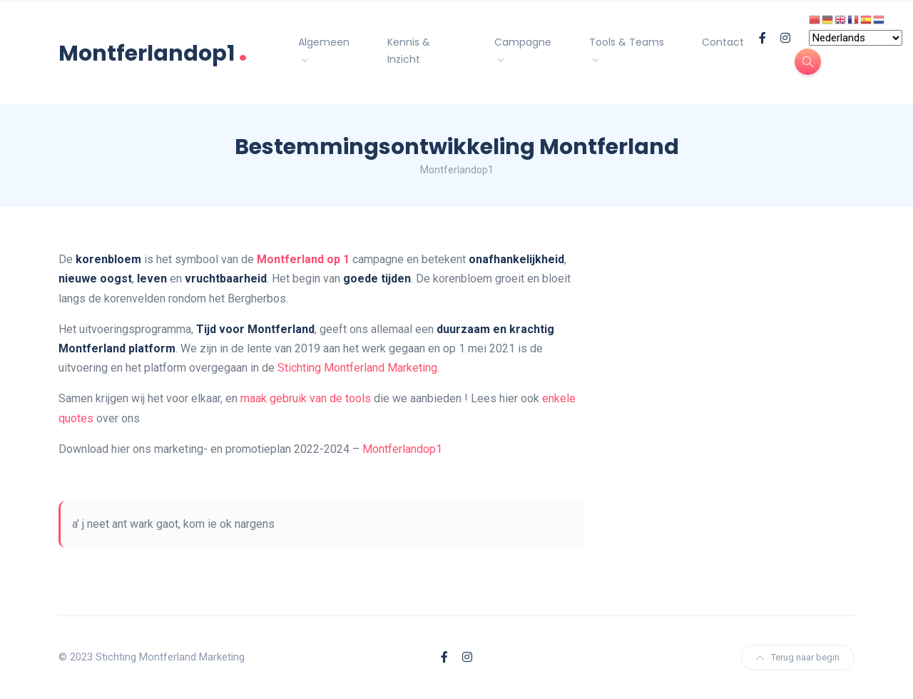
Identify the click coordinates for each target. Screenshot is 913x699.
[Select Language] (855, 38)
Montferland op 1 (303, 259)
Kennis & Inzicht (408, 50)
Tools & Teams (626, 42)
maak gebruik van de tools (305, 398)
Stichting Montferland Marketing (357, 367)
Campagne (522, 42)
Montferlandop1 (153, 51)
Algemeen (324, 42)
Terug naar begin (798, 657)
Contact (723, 42)
